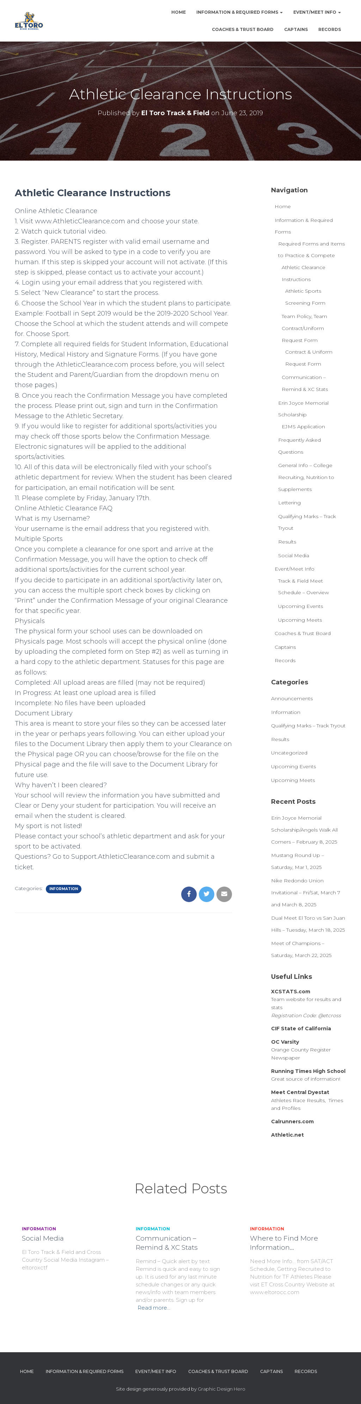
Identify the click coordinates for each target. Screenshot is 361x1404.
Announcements (292, 698)
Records (329, 29)
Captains (296, 29)
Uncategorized (289, 753)
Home (178, 12)
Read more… (153, 1307)
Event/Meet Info (317, 12)
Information (63, 889)
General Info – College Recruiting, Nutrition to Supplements (306, 477)
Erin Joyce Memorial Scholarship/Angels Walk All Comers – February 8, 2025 (304, 830)
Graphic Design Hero (221, 1389)
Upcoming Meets (300, 620)
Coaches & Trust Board (243, 29)
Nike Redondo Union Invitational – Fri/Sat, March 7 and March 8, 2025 (305, 892)
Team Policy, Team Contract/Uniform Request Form (304, 328)
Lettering (289, 502)
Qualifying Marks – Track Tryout (308, 725)
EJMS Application (303, 426)
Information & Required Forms (239, 12)
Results (287, 542)
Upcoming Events (300, 606)
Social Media (293, 555)
